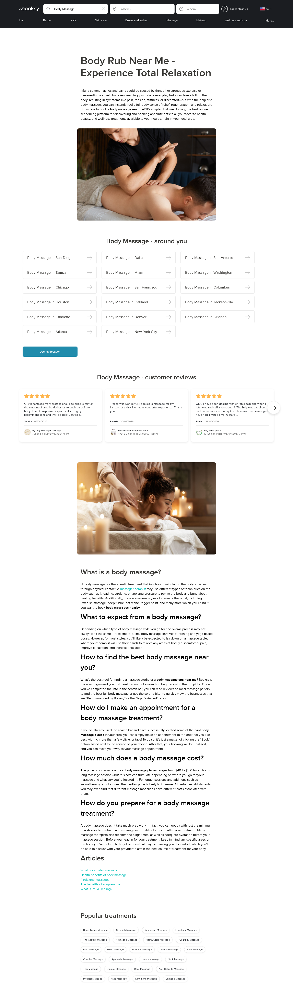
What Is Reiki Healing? (96, 889)
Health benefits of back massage (104, 875)
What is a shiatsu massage (99, 870)
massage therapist (133, 589)
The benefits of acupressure (100, 884)
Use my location (50, 352)
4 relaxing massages (95, 879)
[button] (75, 9)
